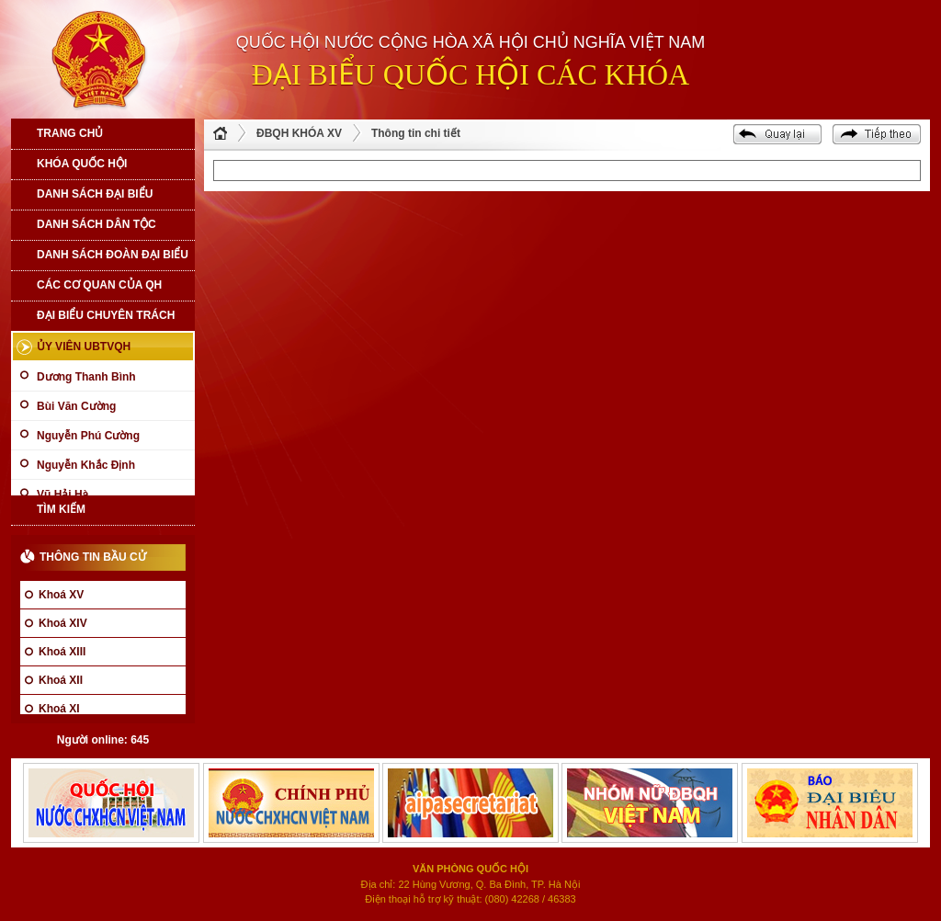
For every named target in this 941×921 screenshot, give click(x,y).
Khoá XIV (63, 623)
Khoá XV (61, 594)
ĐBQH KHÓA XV (299, 133)
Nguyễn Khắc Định (86, 465)
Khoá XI (59, 708)
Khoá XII (61, 680)
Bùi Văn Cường (76, 406)
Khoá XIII (62, 651)
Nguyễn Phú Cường (88, 435)
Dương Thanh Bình (86, 376)
